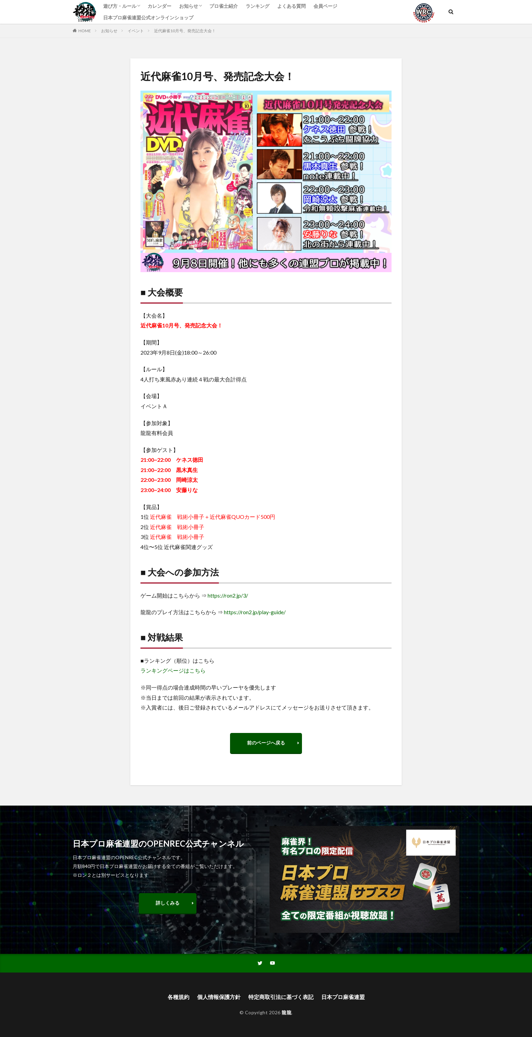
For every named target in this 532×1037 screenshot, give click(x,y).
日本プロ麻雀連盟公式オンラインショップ (148, 17)
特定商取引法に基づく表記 (281, 997)
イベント (136, 30)
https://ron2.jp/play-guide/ (255, 612)
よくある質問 (291, 6)
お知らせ (188, 6)
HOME (84, 30)
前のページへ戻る (266, 743)
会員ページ (325, 6)
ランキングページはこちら (173, 670)
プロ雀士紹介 (223, 6)
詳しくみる (167, 903)
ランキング (257, 6)
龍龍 (286, 1012)
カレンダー (159, 6)
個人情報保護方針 (219, 997)
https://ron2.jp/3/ (228, 595)
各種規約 (178, 997)
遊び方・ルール (119, 6)
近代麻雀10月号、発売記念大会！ (185, 30)
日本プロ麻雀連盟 (343, 997)
